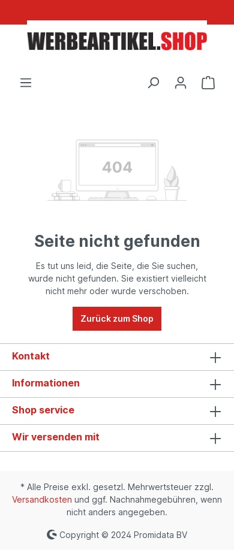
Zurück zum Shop (117, 318)
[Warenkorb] (208, 82)
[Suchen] (153, 82)
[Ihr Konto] (180, 82)
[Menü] (26, 82)
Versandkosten (42, 499)
